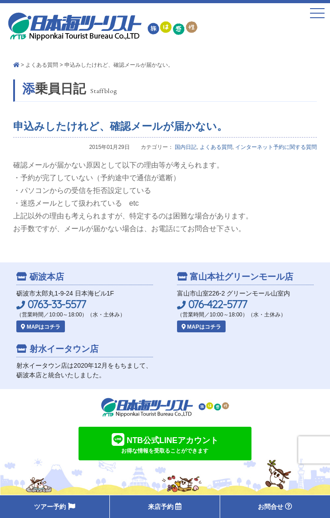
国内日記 (186, 147)
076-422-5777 (212, 304)
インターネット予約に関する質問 (276, 147)
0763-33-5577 (51, 304)
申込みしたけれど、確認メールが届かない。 (120, 126)
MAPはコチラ (40, 327)
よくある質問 (41, 65)
